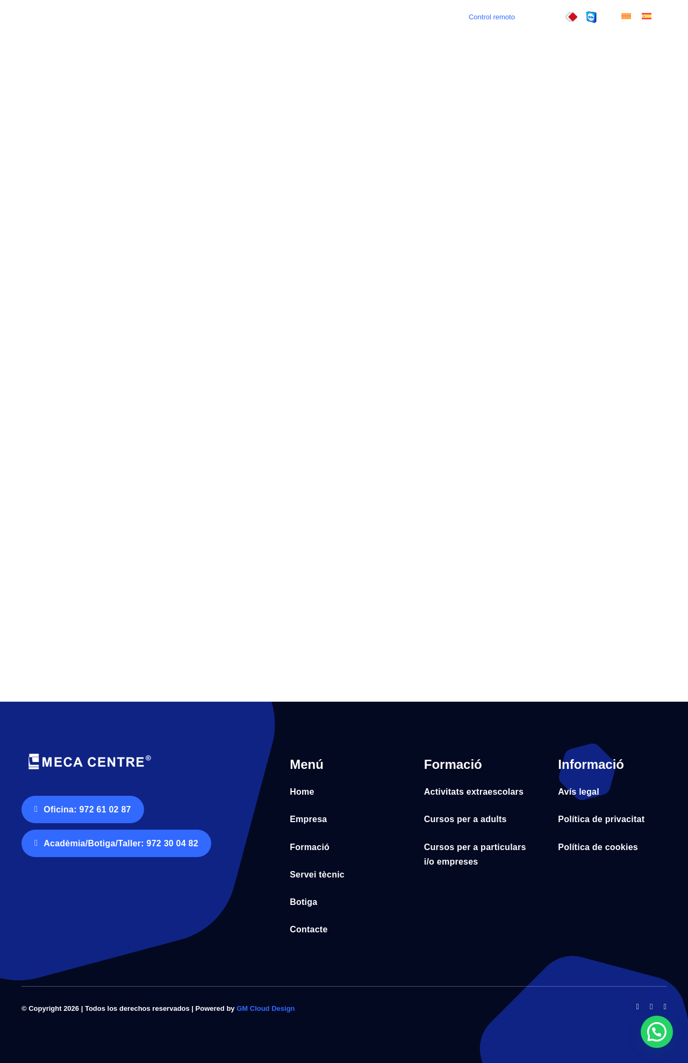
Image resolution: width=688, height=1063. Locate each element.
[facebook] (637, 1007)
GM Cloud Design (265, 1008)
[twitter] (651, 1007)
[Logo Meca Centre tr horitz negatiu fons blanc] (89, 755)
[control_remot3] (571, 16)
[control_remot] (591, 16)
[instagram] (665, 1007)
